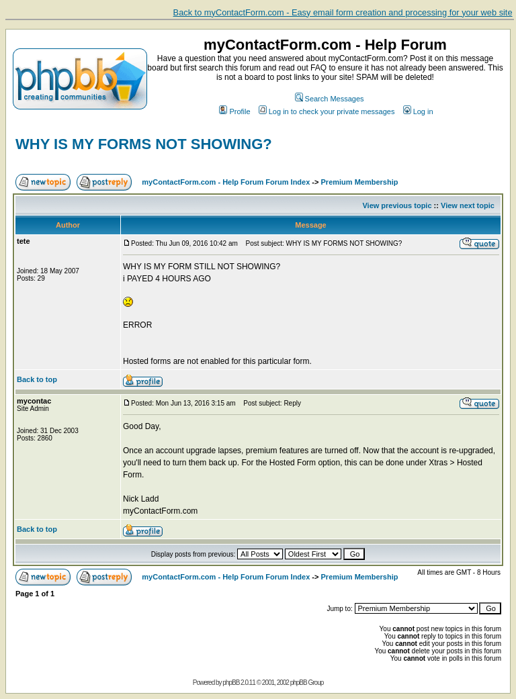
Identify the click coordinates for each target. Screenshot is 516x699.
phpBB (230, 682)
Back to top (37, 379)
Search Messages (329, 99)
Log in (418, 111)
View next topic (467, 205)
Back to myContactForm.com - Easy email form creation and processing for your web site (343, 12)
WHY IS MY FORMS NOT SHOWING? (143, 144)
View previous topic (396, 205)
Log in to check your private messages (327, 111)
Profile (234, 111)
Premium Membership (359, 182)
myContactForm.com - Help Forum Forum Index (226, 182)
